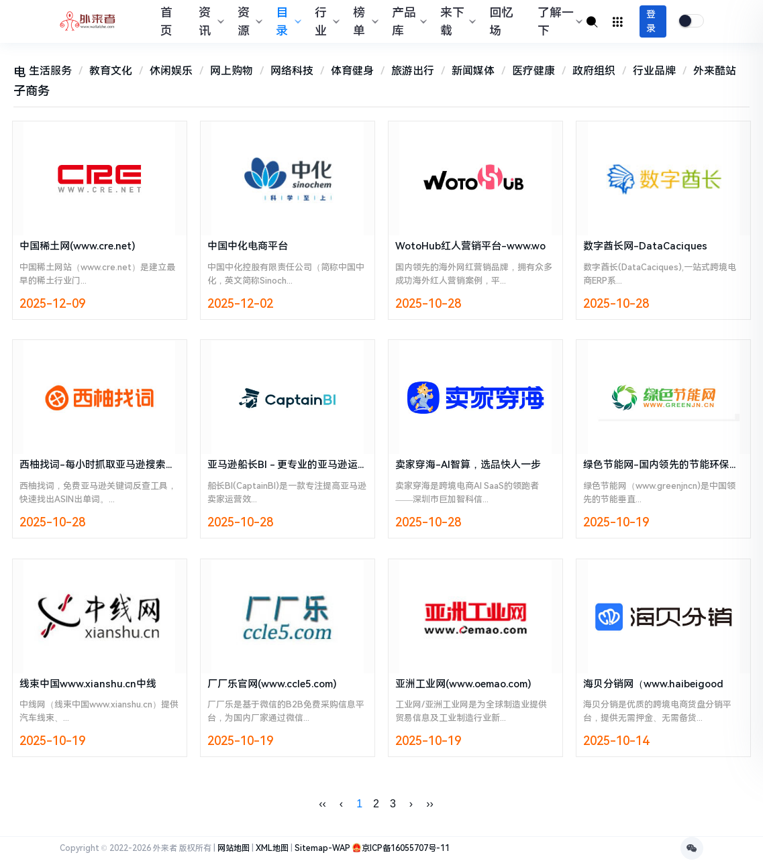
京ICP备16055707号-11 (406, 849)
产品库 (407, 21)
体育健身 (352, 70)
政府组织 (593, 70)
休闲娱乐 (171, 70)
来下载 (456, 21)
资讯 (210, 21)
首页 (166, 21)
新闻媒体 (473, 70)
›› (430, 804)
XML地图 (272, 849)
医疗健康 (533, 70)
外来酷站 (714, 70)
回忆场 (501, 21)
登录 (651, 21)
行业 (326, 21)
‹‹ (322, 804)
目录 (287, 21)
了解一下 (558, 21)
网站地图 (233, 849)
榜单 (364, 21)
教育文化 (110, 70)
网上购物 (231, 70)
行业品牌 (654, 70)
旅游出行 (412, 70)
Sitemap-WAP (322, 849)
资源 (249, 21)
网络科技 (291, 70)
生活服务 (50, 70)
